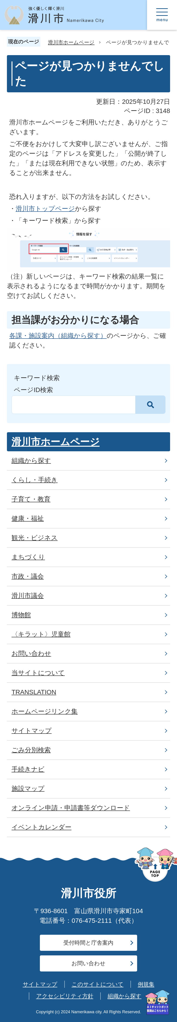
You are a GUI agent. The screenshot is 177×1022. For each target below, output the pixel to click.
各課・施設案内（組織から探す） (58, 335)
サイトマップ (40, 984)
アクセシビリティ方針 (64, 996)
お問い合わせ (88, 963)
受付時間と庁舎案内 (88, 943)
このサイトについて (98, 984)
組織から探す (125, 996)
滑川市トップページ (45, 208)
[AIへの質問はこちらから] (157, 1002)
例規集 (146, 984)
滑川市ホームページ (71, 42)
